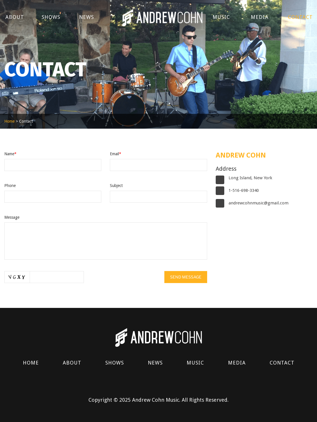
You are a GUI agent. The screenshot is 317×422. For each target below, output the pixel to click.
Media (259, 17)
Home (9, 121)
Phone (10, 185)
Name (10, 154)
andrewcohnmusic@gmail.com (258, 203)
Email (115, 154)
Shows (51, 17)
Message (11, 217)
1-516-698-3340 (244, 190)
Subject (116, 185)
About (14, 17)
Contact (300, 17)
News (86, 17)
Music (221, 17)
